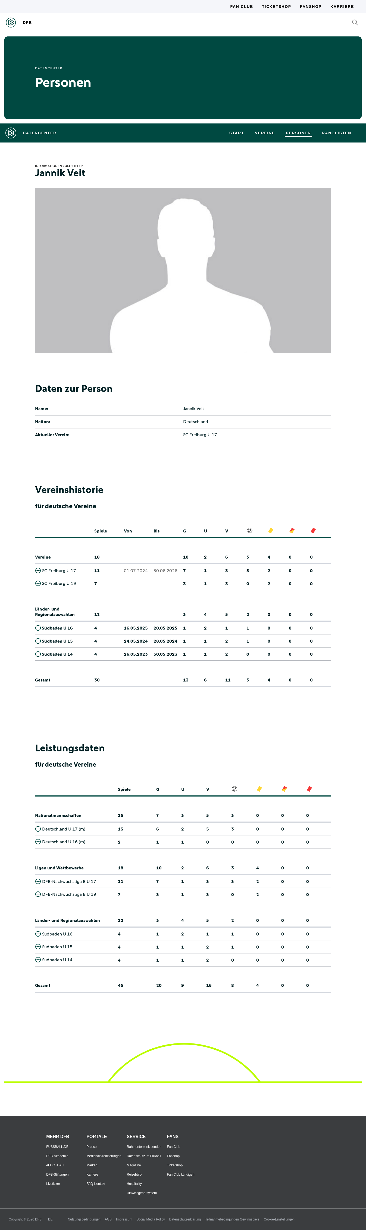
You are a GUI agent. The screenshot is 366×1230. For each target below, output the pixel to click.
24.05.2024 (136, 641)
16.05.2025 (136, 628)
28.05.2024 (165, 641)
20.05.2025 (165, 628)
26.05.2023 (136, 654)
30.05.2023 (165, 654)
